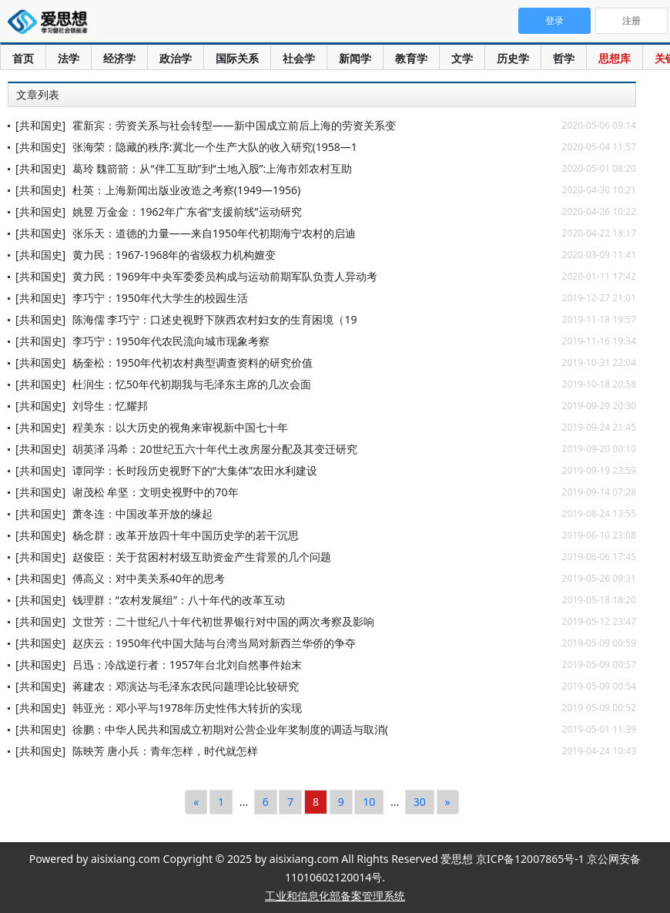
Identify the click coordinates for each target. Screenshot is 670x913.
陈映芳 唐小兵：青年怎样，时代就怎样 (165, 750)
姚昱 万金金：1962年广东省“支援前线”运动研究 (187, 211)
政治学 (175, 58)
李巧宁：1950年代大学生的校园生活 (160, 297)
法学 (68, 58)
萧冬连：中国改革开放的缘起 (142, 513)
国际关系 (237, 58)
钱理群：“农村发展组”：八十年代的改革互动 (178, 599)
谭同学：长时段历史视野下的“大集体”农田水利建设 (194, 470)
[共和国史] (40, 125)
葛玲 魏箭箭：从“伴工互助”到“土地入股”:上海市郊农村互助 (212, 168)
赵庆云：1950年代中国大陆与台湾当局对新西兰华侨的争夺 (214, 643)
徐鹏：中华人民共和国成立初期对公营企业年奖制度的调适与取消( (230, 729)
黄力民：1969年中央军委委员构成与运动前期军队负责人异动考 (224, 276)
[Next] (448, 802)
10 (369, 801)
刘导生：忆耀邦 (110, 405)
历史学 (513, 58)
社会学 (299, 58)
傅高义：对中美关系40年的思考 (148, 578)
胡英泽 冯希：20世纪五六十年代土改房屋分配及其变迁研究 (214, 448)
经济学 (119, 58)
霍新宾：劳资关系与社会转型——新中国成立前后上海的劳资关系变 (234, 125)
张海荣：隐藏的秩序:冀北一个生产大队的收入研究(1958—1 (214, 146)
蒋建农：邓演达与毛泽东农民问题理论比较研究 (185, 686)
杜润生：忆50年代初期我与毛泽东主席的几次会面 (191, 384)
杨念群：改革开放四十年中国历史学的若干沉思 (185, 535)
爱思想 (52, 23)
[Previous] (196, 802)
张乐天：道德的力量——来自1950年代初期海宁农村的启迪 (214, 233)
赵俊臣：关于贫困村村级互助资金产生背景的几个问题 (201, 556)
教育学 (411, 58)
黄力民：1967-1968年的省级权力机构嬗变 (174, 254)
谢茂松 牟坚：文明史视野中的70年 (155, 492)
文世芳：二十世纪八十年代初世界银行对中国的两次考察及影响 (223, 621)
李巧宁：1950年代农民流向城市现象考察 (171, 341)
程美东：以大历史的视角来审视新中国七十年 (180, 427)
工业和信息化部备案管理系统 (335, 895)
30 (420, 801)
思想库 (614, 58)
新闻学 (355, 58)
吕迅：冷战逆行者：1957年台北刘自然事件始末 (187, 664)
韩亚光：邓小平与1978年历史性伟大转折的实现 (187, 707)
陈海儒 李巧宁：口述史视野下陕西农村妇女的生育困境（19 (214, 319)
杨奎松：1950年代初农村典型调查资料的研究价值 (192, 362)
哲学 (564, 58)
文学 (462, 58)
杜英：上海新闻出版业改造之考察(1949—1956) (186, 190)
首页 (23, 58)
